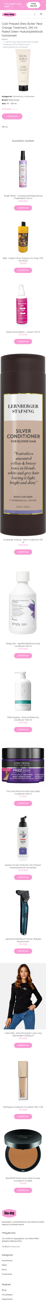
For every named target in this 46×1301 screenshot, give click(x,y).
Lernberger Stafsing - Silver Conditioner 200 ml (23, 540)
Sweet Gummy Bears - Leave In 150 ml (23, 332)
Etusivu (5, 39)
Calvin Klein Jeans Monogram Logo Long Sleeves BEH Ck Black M (23, 1034)
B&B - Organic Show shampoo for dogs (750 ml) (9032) (23, 259)
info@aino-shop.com (11, 1246)
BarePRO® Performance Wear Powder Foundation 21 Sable (23, 1179)
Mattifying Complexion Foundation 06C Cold (23, 1107)
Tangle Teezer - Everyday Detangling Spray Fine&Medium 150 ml (23, 197)
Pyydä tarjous (33, 5)
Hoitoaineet (29, 96)
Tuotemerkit (7, 1274)
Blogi (4, 1290)
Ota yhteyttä (7, 1294)
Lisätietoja (12, 116)
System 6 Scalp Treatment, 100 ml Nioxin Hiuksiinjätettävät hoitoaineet (23, 866)
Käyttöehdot (7, 1299)
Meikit (4, 1265)
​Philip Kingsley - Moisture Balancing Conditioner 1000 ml (23, 718)
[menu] (41, 14)
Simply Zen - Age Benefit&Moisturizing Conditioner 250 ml (23, 644)
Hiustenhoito (18, 96)
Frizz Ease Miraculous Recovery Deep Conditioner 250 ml (23, 792)
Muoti (4, 1269)
